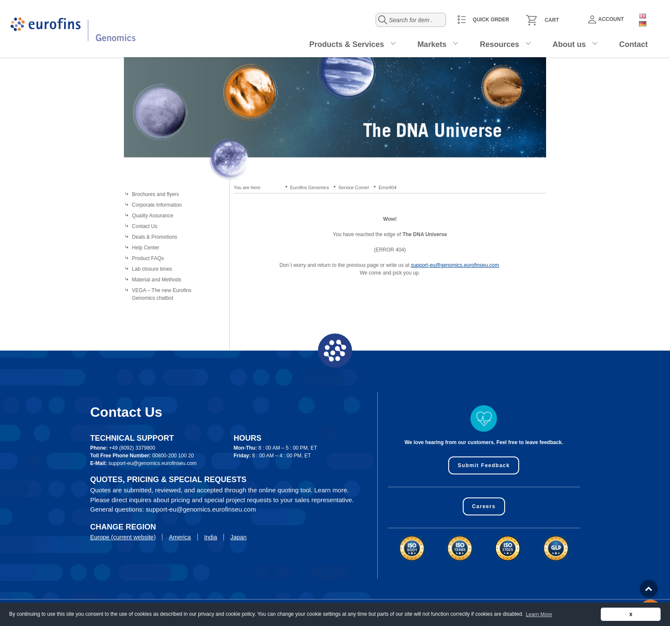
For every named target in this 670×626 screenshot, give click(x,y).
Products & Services (346, 44)
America (180, 537)
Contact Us (144, 226)
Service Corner (353, 187)
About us (569, 44)
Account (606, 19)
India (210, 537)
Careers (484, 506)
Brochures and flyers (155, 194)
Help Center (145, 248)
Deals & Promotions (154, 237)
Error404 (388, 187)
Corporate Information (157, 205)
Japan (238, 537)
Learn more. (331, 490)
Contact (633, 44)
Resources (499, 44)
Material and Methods (156, 280)
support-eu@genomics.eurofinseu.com (455, 265)
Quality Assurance (152, 216)
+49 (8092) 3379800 (132, 448)
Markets (432, 44)
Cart (552, 20)
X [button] (630, 614)
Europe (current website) (123, 537)
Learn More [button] (539, 614)
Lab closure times (152, 269)
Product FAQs (148, 258)
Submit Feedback (484, 465)
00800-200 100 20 (173, 456)
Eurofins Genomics (309, 187)
